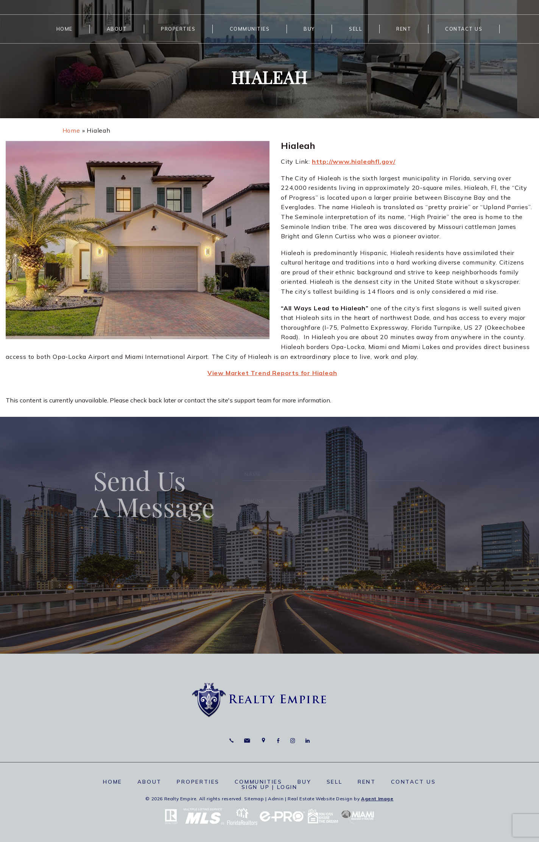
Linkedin (307, 740)
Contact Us (463, 29)
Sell (355, 29)
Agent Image (377, 798)
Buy (309, 29)
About (117, 29)
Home (64, 29)
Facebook (278, 740)
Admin (276, 798)
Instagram (292, 740)
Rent (403, 29)
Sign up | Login (269, 787)
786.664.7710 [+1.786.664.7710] (231, 741)
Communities (250, 29)
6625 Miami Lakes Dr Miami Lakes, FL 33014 (263, 740)
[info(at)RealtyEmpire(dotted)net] (247, 741)
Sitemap (254, 798)
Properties (178, 29)
